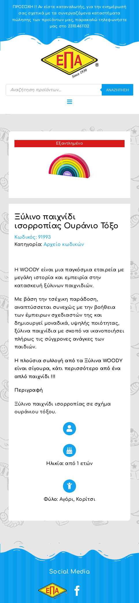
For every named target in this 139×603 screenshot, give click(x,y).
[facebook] (77, 591)
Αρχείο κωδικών (64, 244)
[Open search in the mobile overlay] (69, 90)
